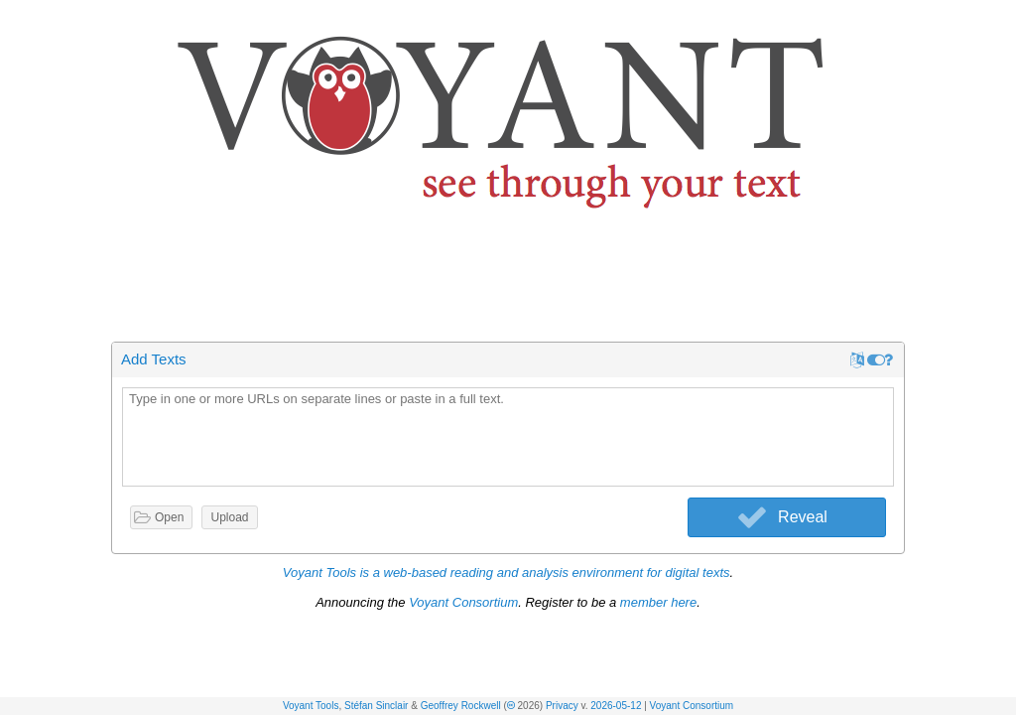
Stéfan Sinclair (376, 705)
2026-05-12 (615, 705)
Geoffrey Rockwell (461, 705)
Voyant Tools (311, 705)
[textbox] (508, 438)
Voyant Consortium (692, 705)
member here (658, 602)
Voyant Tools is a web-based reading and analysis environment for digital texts (506, 572)
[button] (1002, 18)
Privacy (562, 705)
